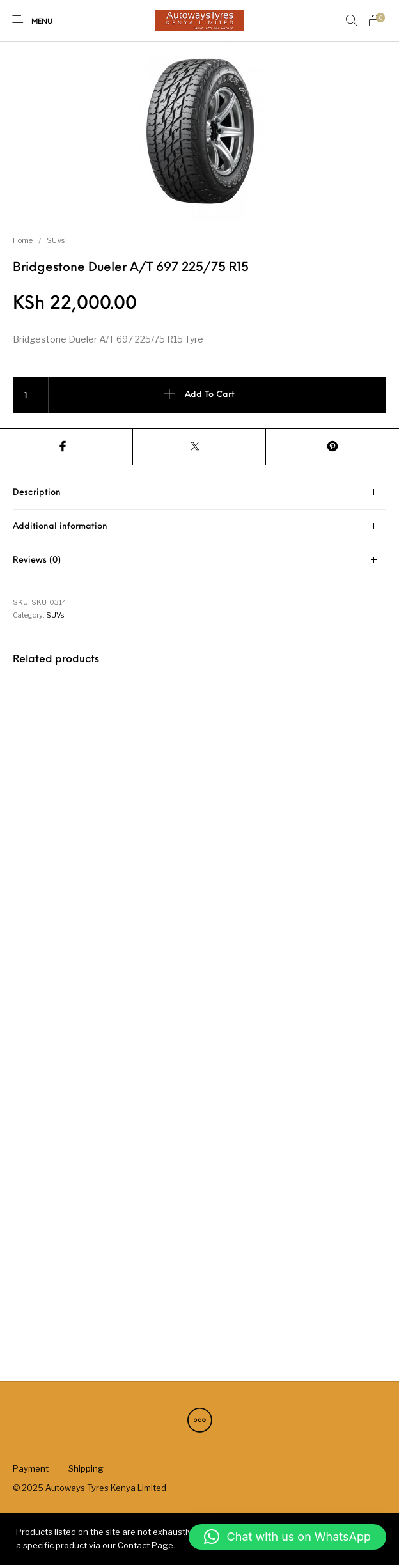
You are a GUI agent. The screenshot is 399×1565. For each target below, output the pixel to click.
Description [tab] (37, 492)
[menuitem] (30, 1468)
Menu (41, 22)
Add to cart (210, 395)
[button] (287, 1537)
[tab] (199, 493)
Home (23, 240)
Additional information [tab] (60, 526)
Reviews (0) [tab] (37, 560)
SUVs (56, 240)
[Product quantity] (31, 395)
